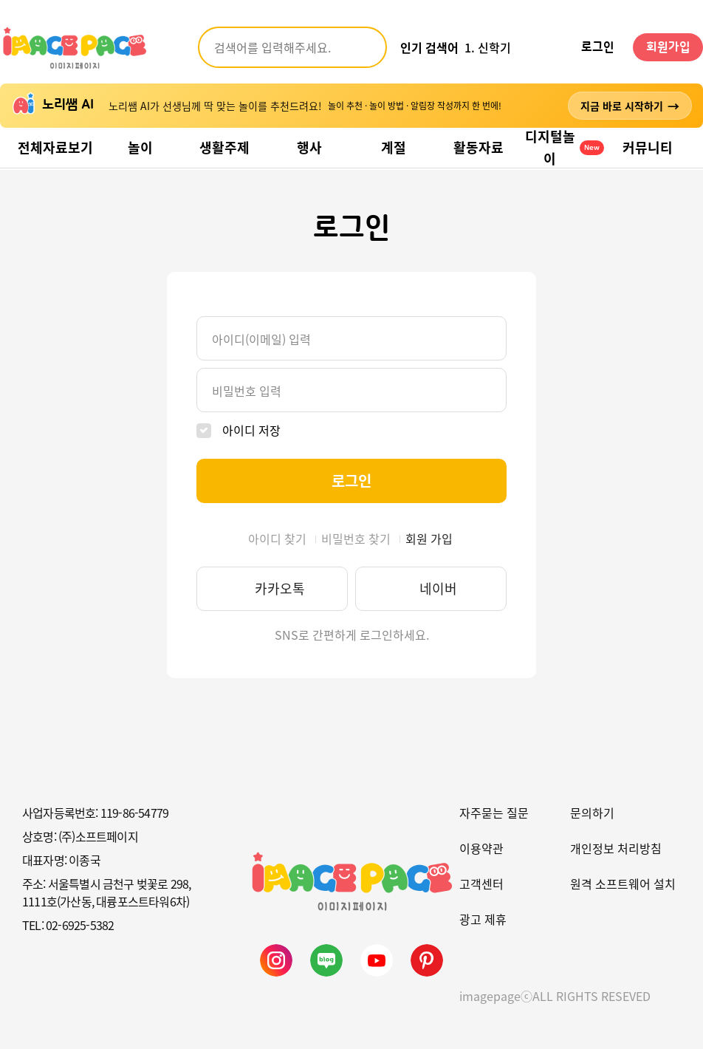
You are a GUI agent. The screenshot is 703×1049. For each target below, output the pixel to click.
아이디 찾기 (277, 538)
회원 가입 (429, 538)
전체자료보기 (55, 147)
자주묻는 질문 (494, 812)
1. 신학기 (487, 47)
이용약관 (481, 848)
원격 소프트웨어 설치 (623, 883)
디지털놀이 (564, 148)
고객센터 (481, 883)
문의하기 (592, 812)
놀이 (140, 147)
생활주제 (224, 147)
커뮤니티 (648, 147)
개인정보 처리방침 (616, 848)
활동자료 (478, 147)
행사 (309, 147)
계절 (393, 147)
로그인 (597, 47)
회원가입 (668, 47)
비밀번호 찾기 (356, 538)
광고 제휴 (483, 919)
